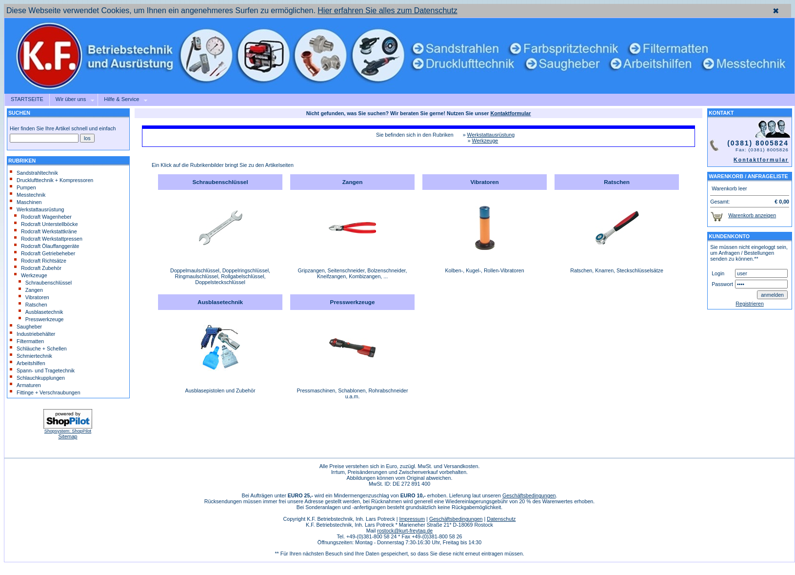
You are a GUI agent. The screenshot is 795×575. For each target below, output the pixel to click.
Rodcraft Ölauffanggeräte (46, 246)
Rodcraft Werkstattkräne (45, 231)
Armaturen (25, 385)
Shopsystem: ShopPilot (67, 431)
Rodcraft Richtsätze (40, 261)
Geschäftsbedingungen (529, 495)
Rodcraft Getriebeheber (44, 253)
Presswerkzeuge (41, 319)
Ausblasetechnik (41, 312)
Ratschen (33, 305)
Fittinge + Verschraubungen (45, 392)
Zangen (31, 290)
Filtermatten (27, 341)
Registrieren (749, 304)
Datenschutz (501, 519)
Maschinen (26, 202)
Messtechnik (27, 195)
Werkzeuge (30, 275)
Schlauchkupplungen (37, 378)
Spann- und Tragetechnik (42, 370)
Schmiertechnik (31, 356)
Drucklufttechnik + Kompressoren (51, 180)
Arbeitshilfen (27, 363)
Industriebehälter (32, 334)
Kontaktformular (761, 160)
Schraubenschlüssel (45, 283)
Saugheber (26, 326)
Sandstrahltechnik (34, 173)
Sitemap (67, 436)
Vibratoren (34, 297)
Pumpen (23, 187)
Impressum (412, 519)
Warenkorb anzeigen (752, 215)
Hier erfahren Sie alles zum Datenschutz (387, 10)
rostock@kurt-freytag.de (405, 531)
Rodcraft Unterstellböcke (46, 224)
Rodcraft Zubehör (37, 268)
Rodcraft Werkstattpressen (48, 239)
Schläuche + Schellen (38, 348)
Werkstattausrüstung (37, 209)
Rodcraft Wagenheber (43, 217)
